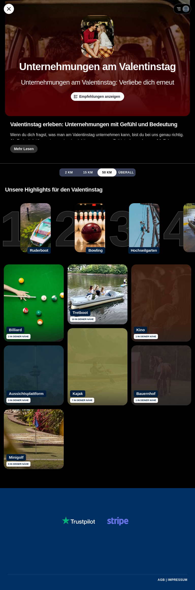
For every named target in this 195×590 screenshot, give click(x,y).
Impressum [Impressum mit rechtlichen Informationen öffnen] (177, 580)
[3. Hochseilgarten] (134, 228)
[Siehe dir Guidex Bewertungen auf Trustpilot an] (78, 521)
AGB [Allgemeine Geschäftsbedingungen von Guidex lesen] (161, 580)
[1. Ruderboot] (25, 228)
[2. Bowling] (79, 228)
